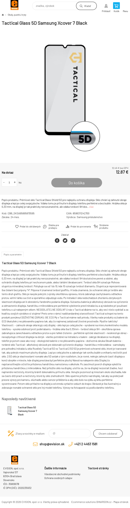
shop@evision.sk (52, 444)
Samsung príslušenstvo (90, 217)
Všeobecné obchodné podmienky (62, 474)
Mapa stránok (120, 501)
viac (91, 206)
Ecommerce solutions (83, 501)
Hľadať (87, 5)
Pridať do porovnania (81, 226)
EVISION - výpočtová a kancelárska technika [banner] (17, 5)
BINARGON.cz (103, 501)
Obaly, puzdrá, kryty (17, 14)
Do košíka (77, 182)
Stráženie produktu (104, 226)
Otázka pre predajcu (54, 226)
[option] (65, 94)
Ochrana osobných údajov (58, 478)
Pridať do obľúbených (30, 226)
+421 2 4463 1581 (85, 444)
